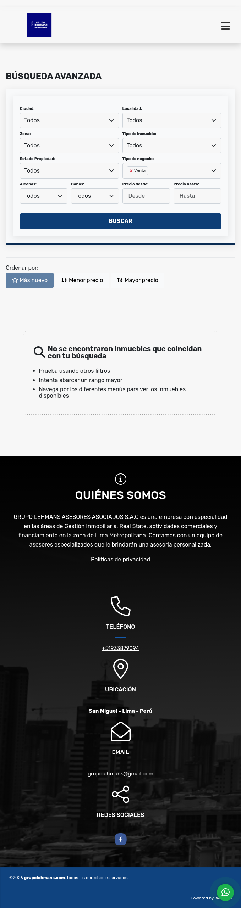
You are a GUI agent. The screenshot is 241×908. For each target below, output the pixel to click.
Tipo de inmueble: (139, 133)
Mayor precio (137, 280)
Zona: (25, 133)
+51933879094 (120, 648)
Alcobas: (28, 184)
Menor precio (82, 280)
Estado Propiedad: (37, 159)
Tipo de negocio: (138, 159)
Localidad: (132, 108)
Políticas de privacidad (120, 559)
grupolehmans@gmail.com (120, 773)
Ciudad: (27, 108)
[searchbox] (129, 182)
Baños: (77, 184)
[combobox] (69, 120)
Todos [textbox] (32, 120)
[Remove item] (131, 170)
